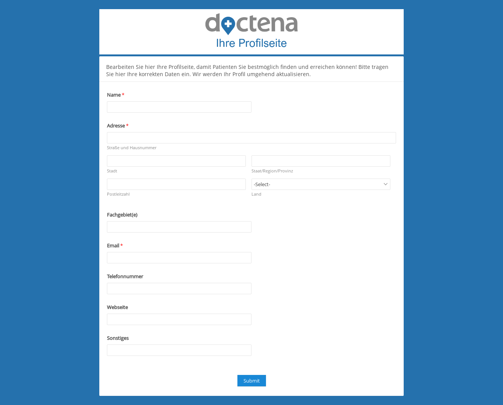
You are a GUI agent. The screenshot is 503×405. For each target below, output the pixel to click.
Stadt (112, 171)
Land (256, 194)
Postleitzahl (118, 194)
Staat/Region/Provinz (272, 171)
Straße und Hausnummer (131, 147)
